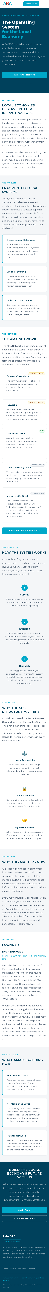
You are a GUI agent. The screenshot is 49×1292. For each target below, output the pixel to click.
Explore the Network (24, 75)
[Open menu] (43, 4)
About (13, 1269)
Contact (31, 1269)
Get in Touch (31, 4)
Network (22, 1269)
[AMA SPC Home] (7, 4)
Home (5, 1269)
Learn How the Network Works (24, 530)
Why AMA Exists (24, 83)
